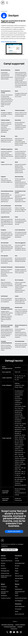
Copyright (19, 626)
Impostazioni (14, 628)
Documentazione (19, 614)
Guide (16, 611)
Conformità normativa (21, 598)
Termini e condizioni (20, 624)
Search (17, 573)
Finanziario (4, 587)
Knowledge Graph (20, 563)
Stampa (3, 563)
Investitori (3, 568)
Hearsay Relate (19, 578)
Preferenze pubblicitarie (10, 626)
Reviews (17, 566)
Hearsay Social (19, 576)
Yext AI (17, 581)
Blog (16, 587)
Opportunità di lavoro (6, 561)
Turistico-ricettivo (6, 598)
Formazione (18, 609)
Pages (16, 571)
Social (16, 568)
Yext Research (19, 600)
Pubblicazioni (18, 589)
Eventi (16, 595)
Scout (16, 558)
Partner (3, 566)
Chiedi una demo (14, 531)
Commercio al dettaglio (4, 592)
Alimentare (4, 595)
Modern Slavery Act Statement (6, 576)
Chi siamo (3, 558)
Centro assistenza (19, 606)
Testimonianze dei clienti (20, 592)
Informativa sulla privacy (7, 624)
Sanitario (3, 589)
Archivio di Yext (5, 573)
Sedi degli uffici (5, 571)
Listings (17, 561)
